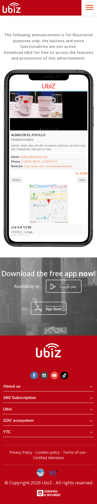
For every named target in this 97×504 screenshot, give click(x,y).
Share (16, 180)
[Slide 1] (40, 129)
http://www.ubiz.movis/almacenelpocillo (48, 166)
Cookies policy (47, 452)
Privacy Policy (20, 452)
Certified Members (48, 457)
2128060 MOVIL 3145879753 (39, 161)
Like (82, 180)
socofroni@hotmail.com (33, 157)
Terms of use (74, 452)
